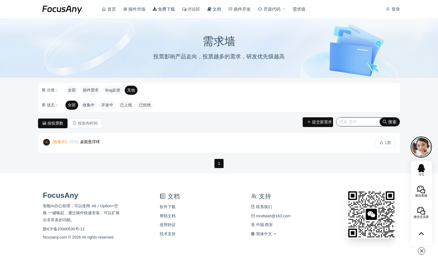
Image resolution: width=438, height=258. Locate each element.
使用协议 (168, 224)
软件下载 (168, 207)
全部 (72, 90)
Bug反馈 (112, 90)
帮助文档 (168, 216)
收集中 (89, 105)
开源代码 (270, 9)
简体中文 (264, 234)
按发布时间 (85, 123)
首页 (109, 9)
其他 (131, 90)
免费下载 (164, 9)
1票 (385, 142)
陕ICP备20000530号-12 (64, 229)
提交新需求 (319, 122)
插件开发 (239, 9)
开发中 (107, 105)
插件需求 (91, 90)
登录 (392, 9)
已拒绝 (145, 105)
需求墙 (299, 9)
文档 (214, 9)
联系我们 (261, 207)
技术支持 (168, 234)
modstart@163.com (270, 216)
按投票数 (52, 123)
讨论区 (191, 9)
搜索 (390, 121)
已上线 (126, 105)
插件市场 (134, 9)
